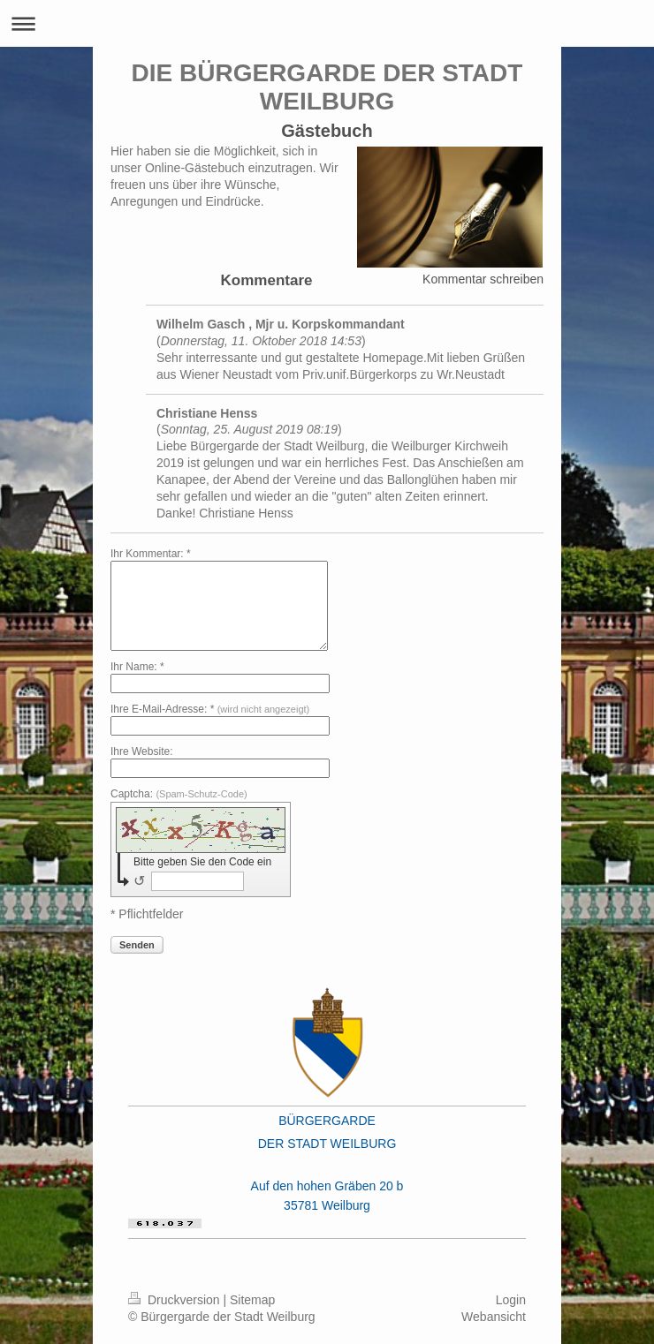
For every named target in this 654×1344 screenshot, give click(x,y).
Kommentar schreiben (483, 279)
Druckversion (175, 1300)
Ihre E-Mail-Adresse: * (209, 709)
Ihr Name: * (137, 667)
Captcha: (178, 794)
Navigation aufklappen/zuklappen (327, 23)
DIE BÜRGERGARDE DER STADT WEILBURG (327, 87)
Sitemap (252, 1300)
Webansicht (493, 1317)
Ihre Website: (141, 751)
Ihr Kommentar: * (150, 553)
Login (511, 1300)
